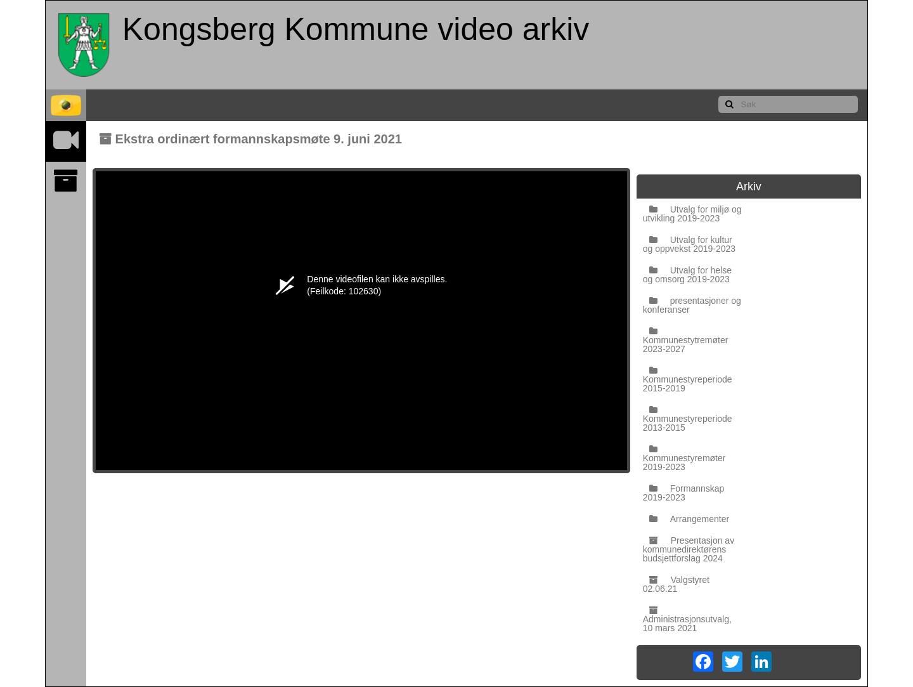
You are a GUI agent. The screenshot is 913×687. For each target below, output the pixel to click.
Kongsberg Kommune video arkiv (356, 29)
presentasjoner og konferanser (692, 305)
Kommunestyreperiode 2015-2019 (687, 379)
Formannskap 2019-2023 (684, 492)
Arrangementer (689, 519)
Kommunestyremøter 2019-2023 (684, 458)
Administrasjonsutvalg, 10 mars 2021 (687, 619)
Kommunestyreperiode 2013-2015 (687, 419)
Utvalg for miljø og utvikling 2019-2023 (692, 213)
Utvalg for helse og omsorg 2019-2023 (687, 274)
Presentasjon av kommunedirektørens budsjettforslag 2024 (688, 549)
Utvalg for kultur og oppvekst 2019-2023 (689, 244)
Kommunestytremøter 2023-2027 (685, 340)
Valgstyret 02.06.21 (676, 584)
